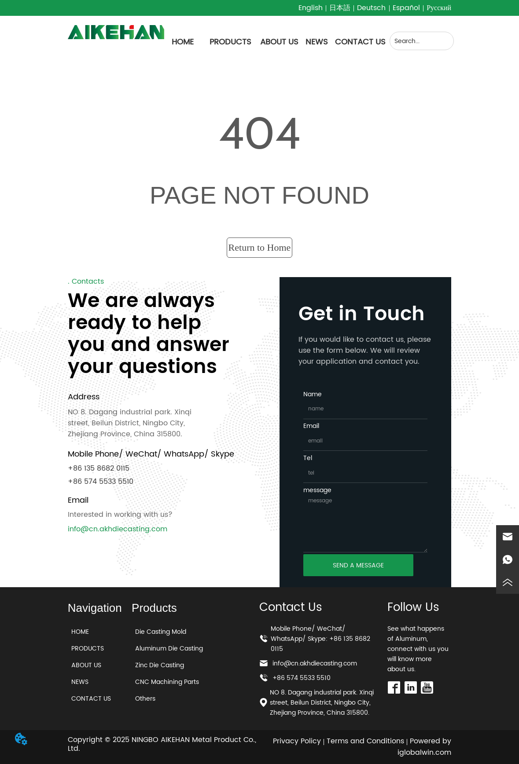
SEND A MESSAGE (358, 565)
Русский (439, 8)
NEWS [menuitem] (317, 42)
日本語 (339, 8)
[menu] (275, 42)
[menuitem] (230, 42)
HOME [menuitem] (183, 42)
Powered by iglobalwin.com (424, 746)
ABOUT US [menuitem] (279, 42)
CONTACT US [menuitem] (360, 42)
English (310, 8)
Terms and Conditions (365, 741)
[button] (230, 42)
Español (406, 8)
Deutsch (371, 8)
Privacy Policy (297, 741)
